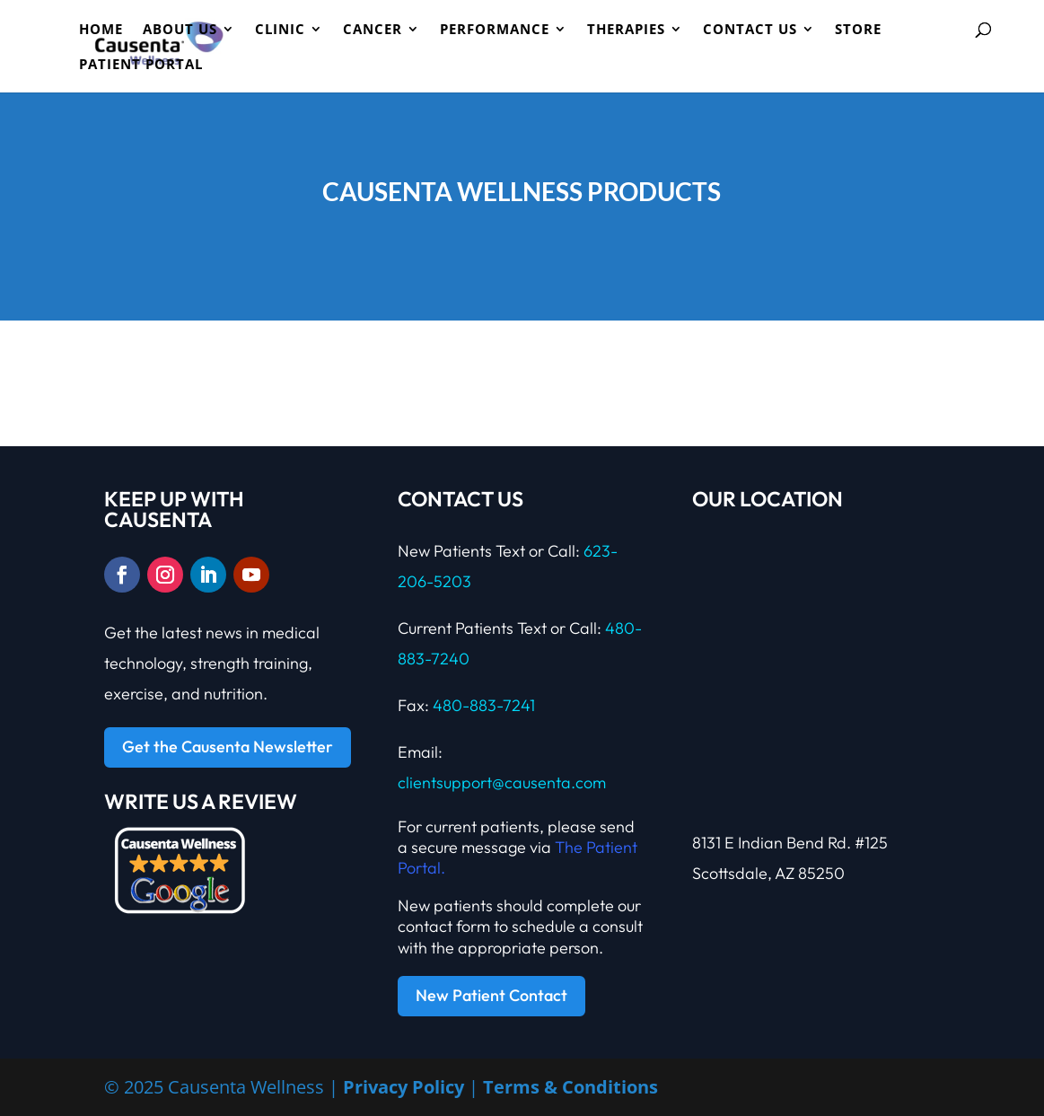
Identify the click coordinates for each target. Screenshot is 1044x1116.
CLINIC (280, 30)
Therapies (626, 30)
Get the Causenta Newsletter (227, 746)
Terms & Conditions (570, 1087)
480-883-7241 (484, 705)
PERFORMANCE (494, 30)
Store (858, 30)
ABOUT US (180, 30)
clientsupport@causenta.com (502, 782)
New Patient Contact (491, 995)
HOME (101, 30)
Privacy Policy (403, 1087)
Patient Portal (141, 65)
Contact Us (750, 30)
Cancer (372, 30)
